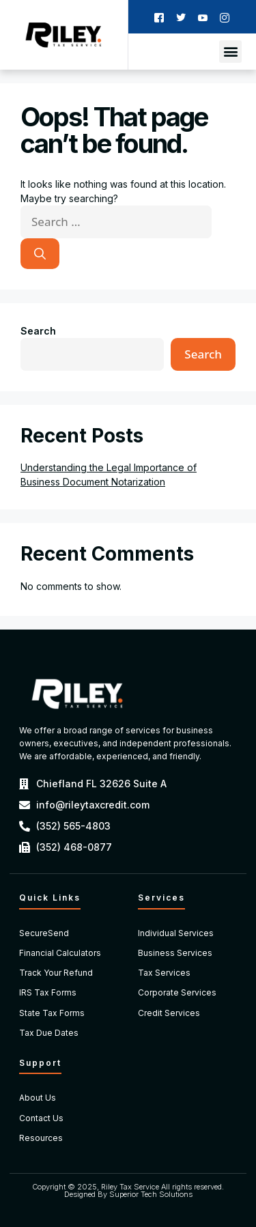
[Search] (39, 254)
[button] (230, 51)
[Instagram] (224, 17)
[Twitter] (181, 17)
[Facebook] (159, 17)
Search (38, 331)
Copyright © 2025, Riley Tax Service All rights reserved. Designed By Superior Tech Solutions (128, 1190)
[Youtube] (203, 17)
